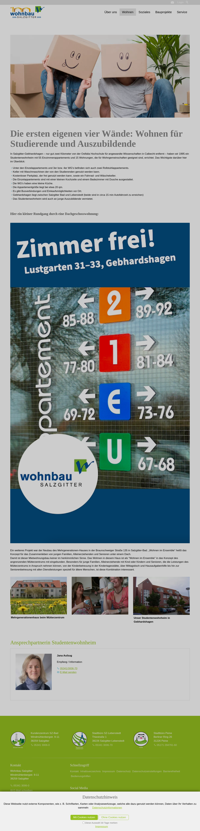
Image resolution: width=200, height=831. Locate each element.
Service (182, 12)
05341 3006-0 (42, 745)
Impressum (108, 771)
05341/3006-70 (68, 668)
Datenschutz (124, 771)
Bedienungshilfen (80, 776)
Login (180, 2)
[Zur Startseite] (27, 12)
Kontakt (74, 771)
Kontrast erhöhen (23, 802)
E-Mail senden (68, 672)
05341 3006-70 (104, 745)
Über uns (110, 12)
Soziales (144, 12)
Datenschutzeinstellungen (147, 771)
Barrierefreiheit (171, 771)
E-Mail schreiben (23, 790)
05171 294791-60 (167, 745)
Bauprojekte (163, 12)
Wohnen (128, 12)
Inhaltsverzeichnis (90, 771)
